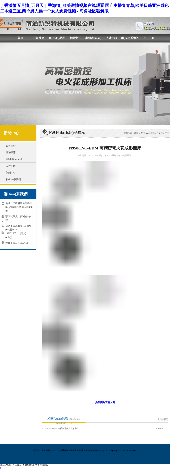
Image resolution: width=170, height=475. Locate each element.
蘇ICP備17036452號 (51, 450)
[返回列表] (162, 419)
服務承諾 (11, 152)
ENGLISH (148, 37)
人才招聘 (111, 37)
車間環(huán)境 (93, 39)
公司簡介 (38, 37)
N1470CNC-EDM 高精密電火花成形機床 (60, 428)
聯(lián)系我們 (129, 37)
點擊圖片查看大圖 (105, 402)
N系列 (160, 133)
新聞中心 (75, 37)
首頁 (20, 37)
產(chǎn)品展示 (57, 39)
